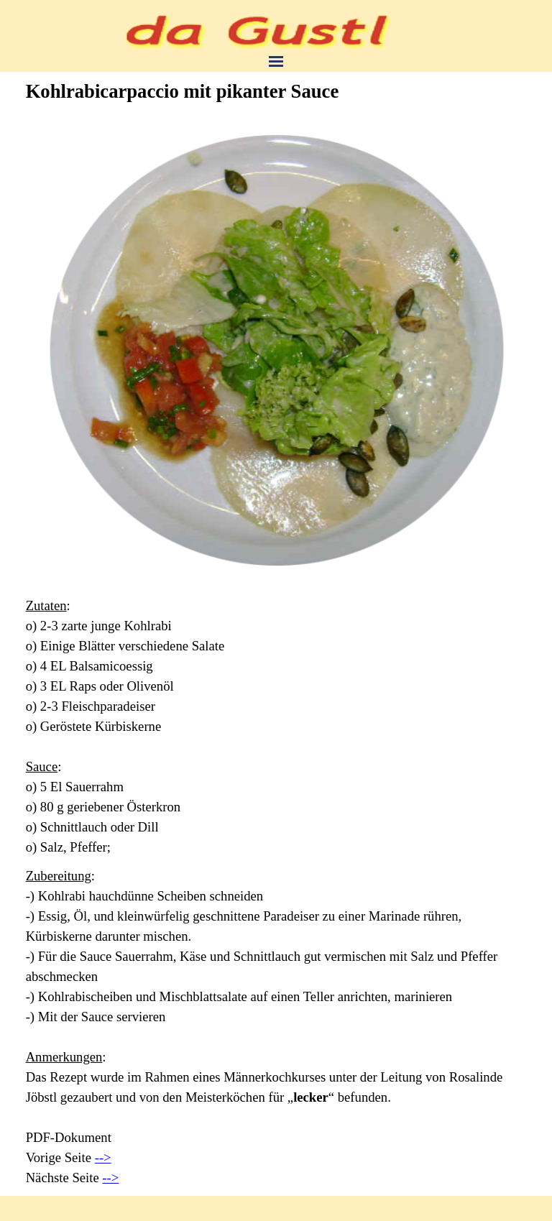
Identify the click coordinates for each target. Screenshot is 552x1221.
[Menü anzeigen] (276, 61)
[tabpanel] (276, 726)
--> (103, 1157)
